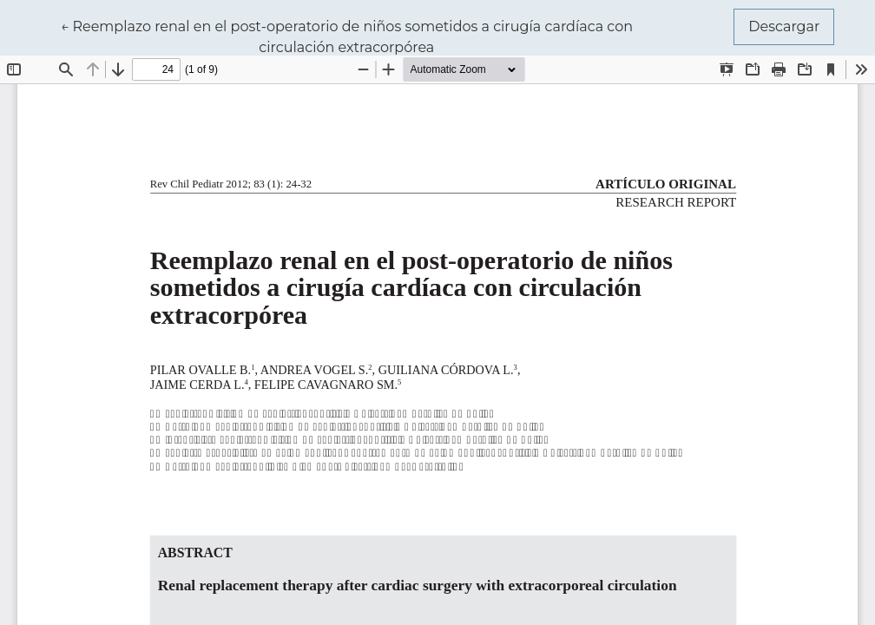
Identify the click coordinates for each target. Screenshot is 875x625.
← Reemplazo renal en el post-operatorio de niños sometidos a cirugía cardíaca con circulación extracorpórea (347, 36)
